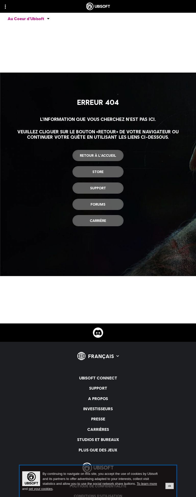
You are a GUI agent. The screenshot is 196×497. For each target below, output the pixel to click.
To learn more (147, 484)
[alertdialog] (98, 481)
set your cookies (41, 489)
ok (169, 485)
